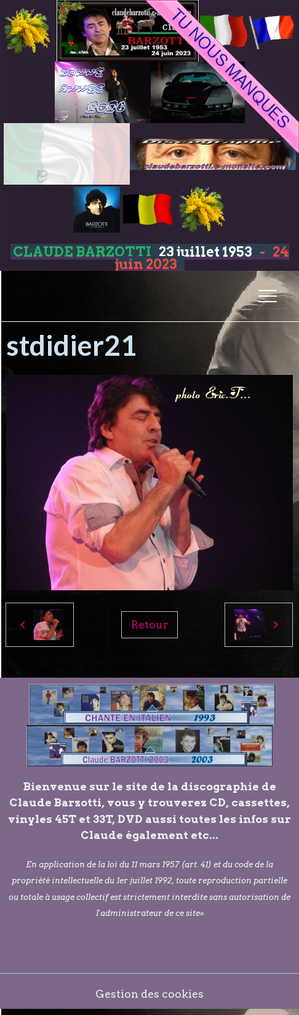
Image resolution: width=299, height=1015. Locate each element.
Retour (149, 624)
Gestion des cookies (149, 993)
